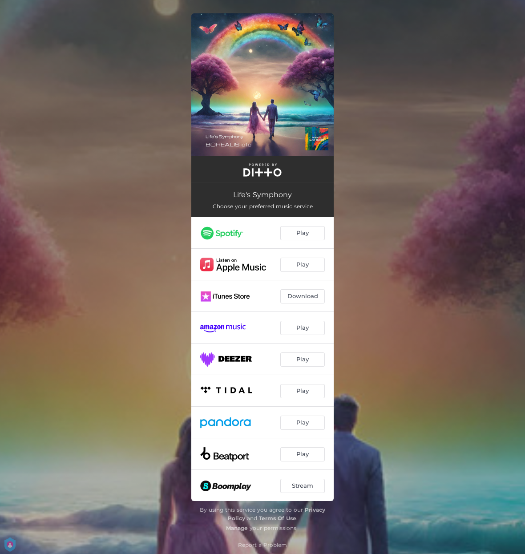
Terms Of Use (277, 518)
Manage (237, 528)
